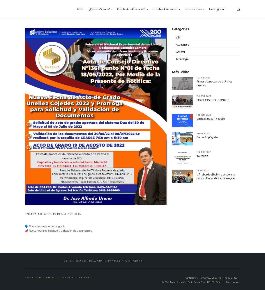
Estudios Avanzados (166, 9)
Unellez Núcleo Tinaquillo (211, 118)
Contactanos (191, 277)
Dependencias (194, 9)
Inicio (80, 9)
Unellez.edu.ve (232, 282)
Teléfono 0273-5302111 (229, 277)
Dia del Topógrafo (207, 137)
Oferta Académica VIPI (132, 9)
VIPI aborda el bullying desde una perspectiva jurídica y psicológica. (216, 176)
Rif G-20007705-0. (208, 277)
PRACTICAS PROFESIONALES (213, 100)
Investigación (218, 9)
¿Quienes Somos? (101, 9)
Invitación (202, 156)
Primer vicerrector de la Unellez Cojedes (214, 83)
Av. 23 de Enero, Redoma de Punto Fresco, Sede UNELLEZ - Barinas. (193, 282)
